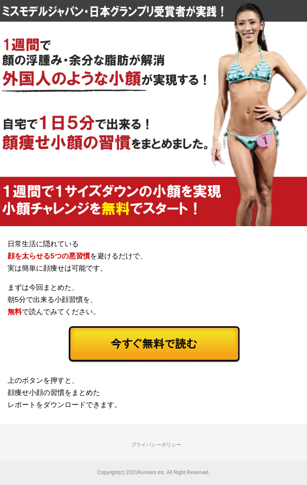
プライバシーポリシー (156, 445)
